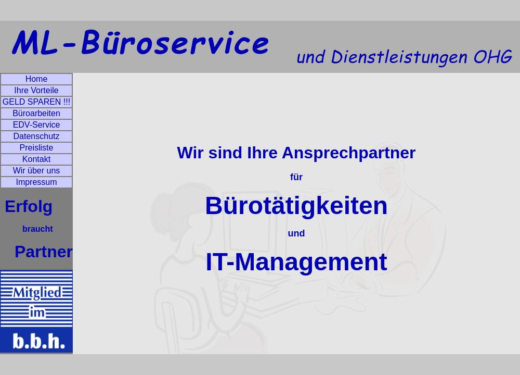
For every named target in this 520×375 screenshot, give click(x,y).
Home (36, 78)
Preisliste (37, 147)
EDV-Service (36, 124)
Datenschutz (37, 136)
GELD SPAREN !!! (36, 101)
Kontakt (36, 159)
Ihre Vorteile (36, 90)
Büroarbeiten (36, 113)
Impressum (36, 182)
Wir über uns (36, 170)
